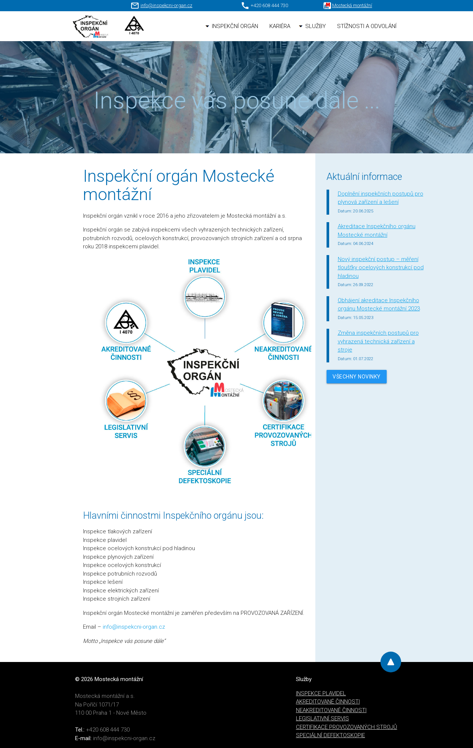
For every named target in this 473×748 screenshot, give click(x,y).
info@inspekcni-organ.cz (166, 5)
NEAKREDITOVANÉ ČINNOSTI (331, 710)
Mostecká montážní (352, 5)
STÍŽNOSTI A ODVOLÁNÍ (366, 26)
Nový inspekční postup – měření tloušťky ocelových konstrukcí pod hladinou (381, 267)
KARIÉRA (279, 26)
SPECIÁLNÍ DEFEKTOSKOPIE (330, 735)
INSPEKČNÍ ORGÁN (235, 26)
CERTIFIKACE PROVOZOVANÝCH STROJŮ (346, 727)
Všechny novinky (357, 377)
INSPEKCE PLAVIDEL (321, 693)
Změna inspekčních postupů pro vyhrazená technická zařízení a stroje (378, 341)
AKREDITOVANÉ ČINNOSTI (328, 701)
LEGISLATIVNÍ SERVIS (322, 718)
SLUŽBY (315, 26)
